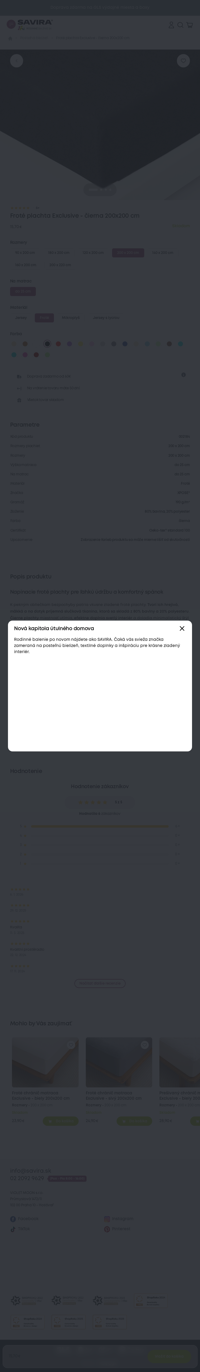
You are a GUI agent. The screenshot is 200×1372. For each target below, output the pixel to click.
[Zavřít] (182, 629)
